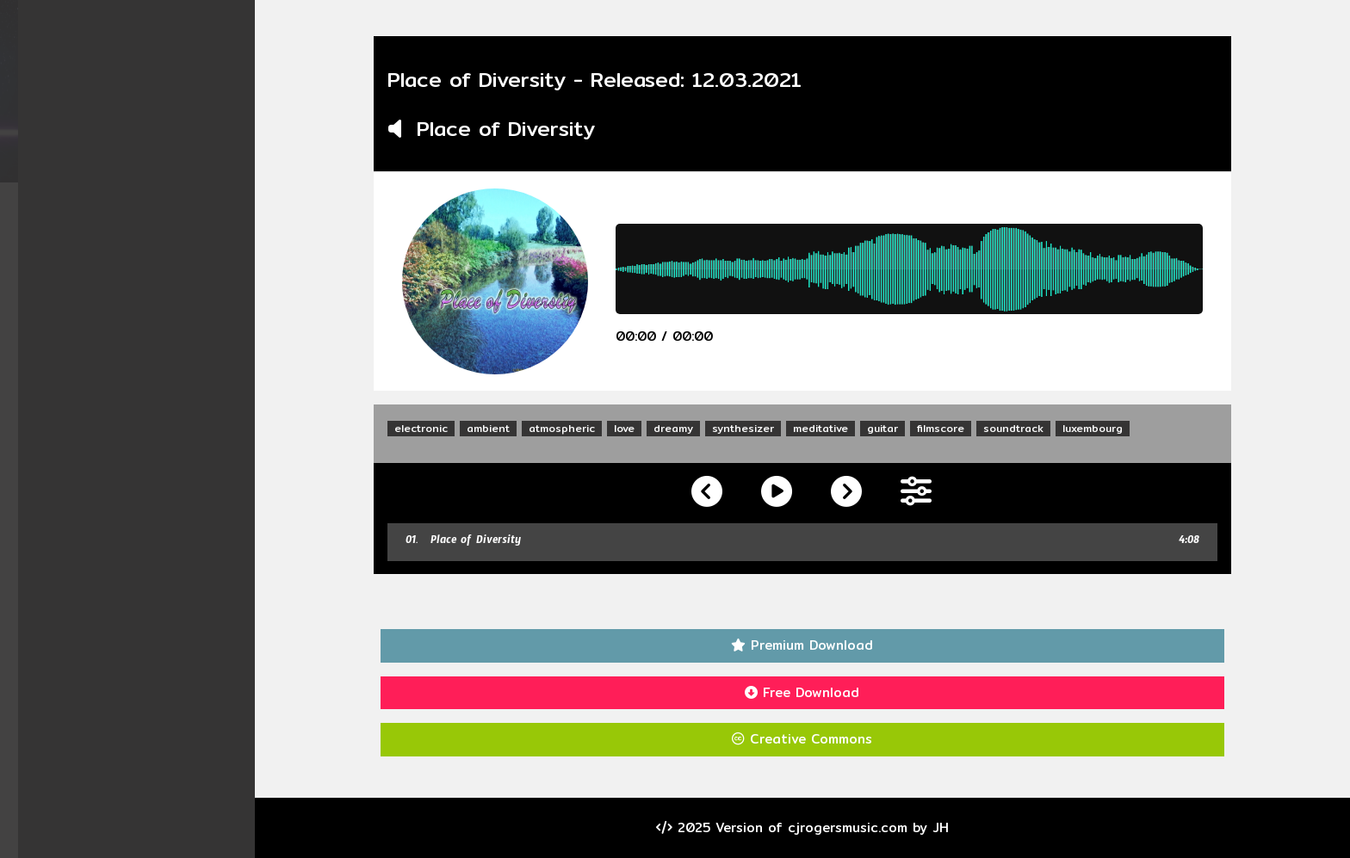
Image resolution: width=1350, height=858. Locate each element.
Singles (129, 265)
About (129, 331)
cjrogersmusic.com (849, 827)
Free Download (804, 692)
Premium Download (805, 645)
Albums (129, 232)
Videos (129, 298)
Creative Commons (804, 739)
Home (130, 198)
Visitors (129, 397)
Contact (129, 364)
